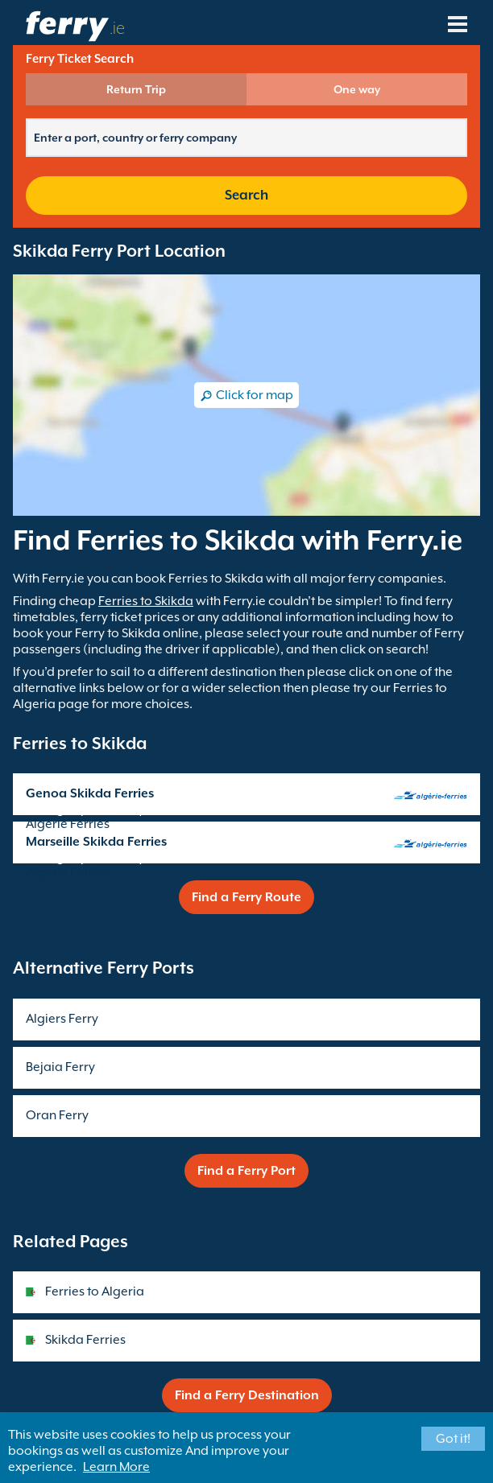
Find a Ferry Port (246, 1171)
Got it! (453, 1439)
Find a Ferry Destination (247, 1395)
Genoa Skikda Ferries (90, 793)
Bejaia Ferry (60, 1067)
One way (357, 89)
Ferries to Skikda (145, 601)
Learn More (116, 1467)
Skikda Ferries (85, 1340)
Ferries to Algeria (94, 1291)
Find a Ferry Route (246, 897)
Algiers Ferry (62, 1018)
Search (246, 195)
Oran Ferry (57, 1115)
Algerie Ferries (68, 824)
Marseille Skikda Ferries (96, 841)
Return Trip (136, 89)
